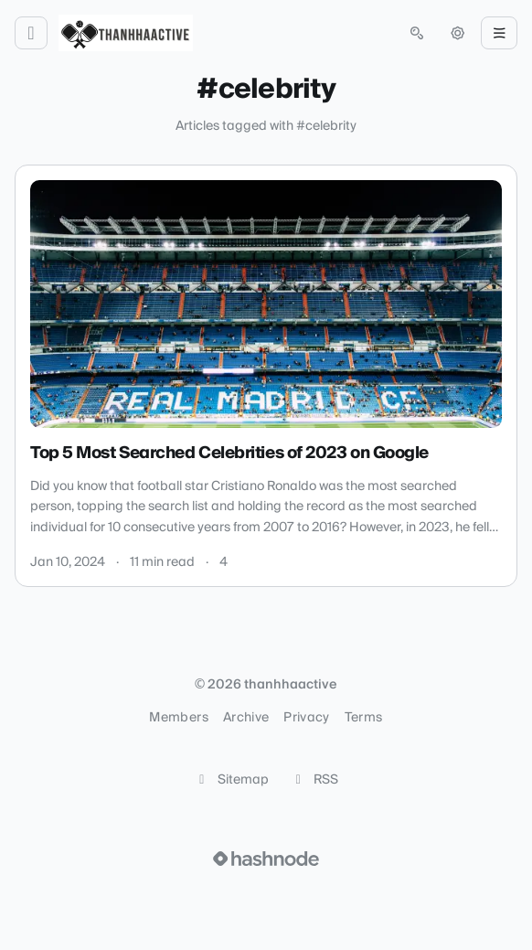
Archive (246, 718)
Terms (364, 718)
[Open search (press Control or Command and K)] (416, 32)
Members (178, 718)
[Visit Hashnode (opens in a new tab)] (266, 858)
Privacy (306, 718)
